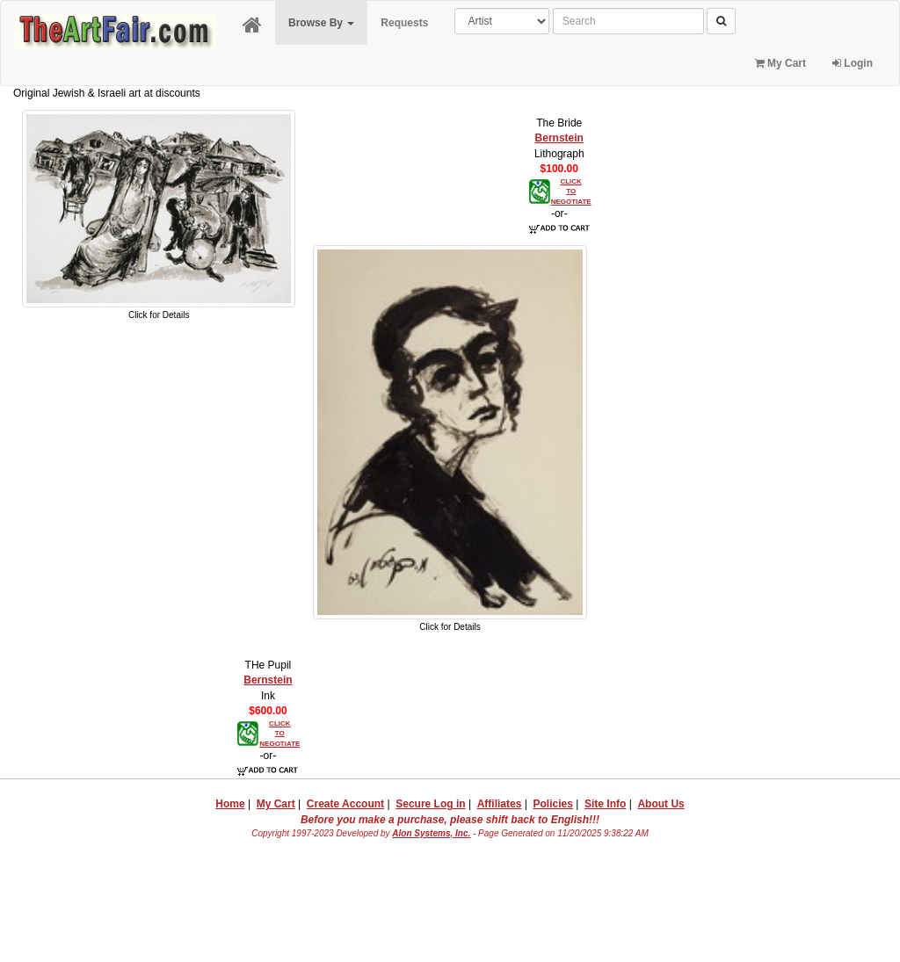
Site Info (605, 804)
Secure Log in (430, 804)
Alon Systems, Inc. (431, 833)
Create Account (345, 804)
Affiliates (499, 804)
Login (852, 63)
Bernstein (559, 138)
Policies (553, 804)
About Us (660, 804)
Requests (404, 23)
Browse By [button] (321, 23)
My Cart (780, 63)
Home (229, 804)
